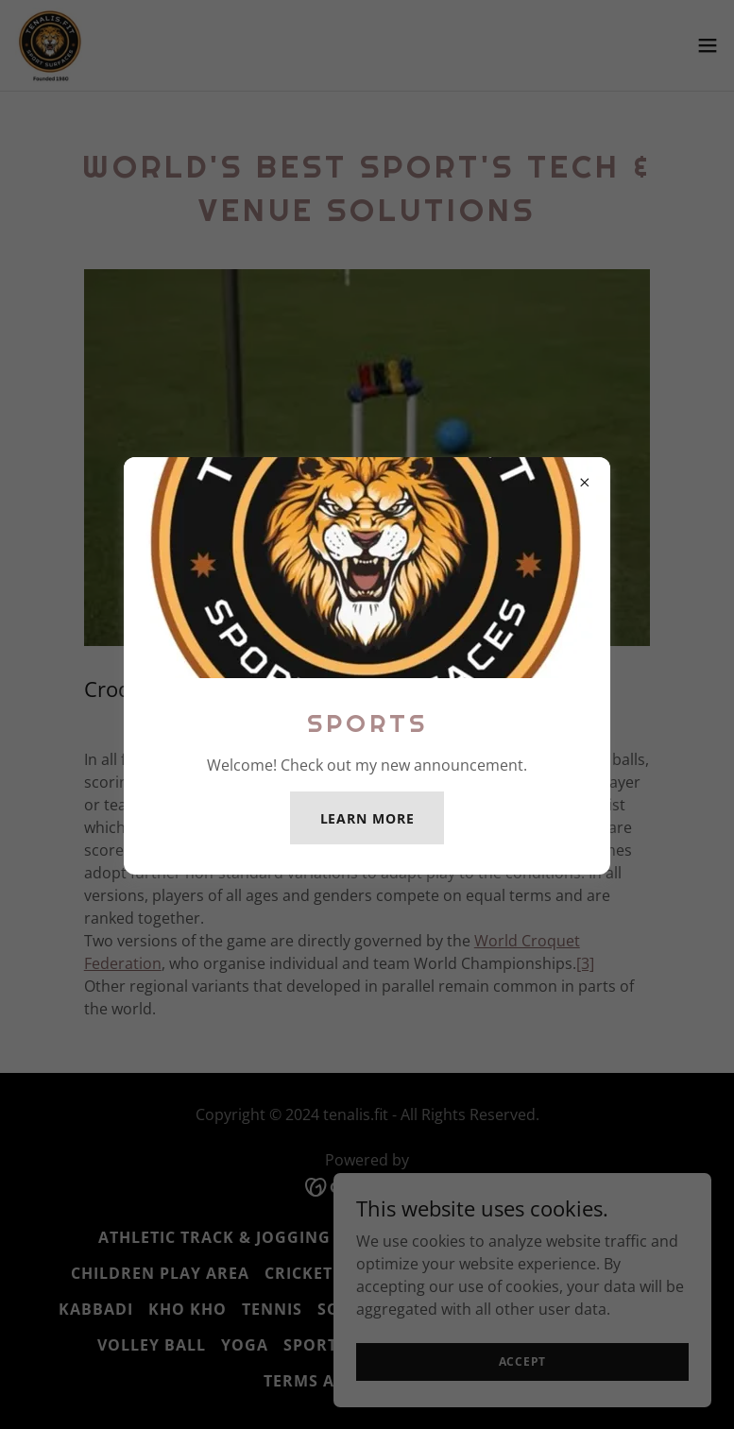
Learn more (367, 818)
